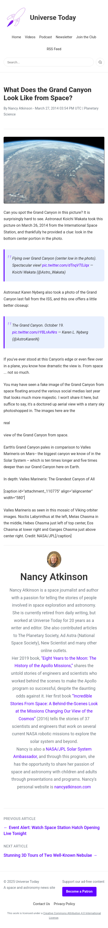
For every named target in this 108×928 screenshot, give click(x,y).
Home (16, 37)
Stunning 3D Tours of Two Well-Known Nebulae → (50, 855)
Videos (30, 37)
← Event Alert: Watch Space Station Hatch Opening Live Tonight (52, 830)
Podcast (45, 37)
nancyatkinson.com (72, 787)
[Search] (100, 62)
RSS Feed (54, 49)
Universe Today (40, 18)
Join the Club (86, 37)
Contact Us (41, 904)
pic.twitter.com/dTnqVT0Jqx (65, 265)
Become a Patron (79, 892)
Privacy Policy (64, 904)
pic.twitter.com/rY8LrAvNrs (34, 332)
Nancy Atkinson (20, 108)
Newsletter (64, 37)
